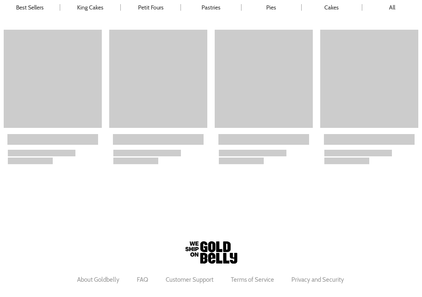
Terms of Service (252, 279)
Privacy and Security (317, 279)
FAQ (142, 279)
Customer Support (189, 279)
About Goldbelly (98, 279)
